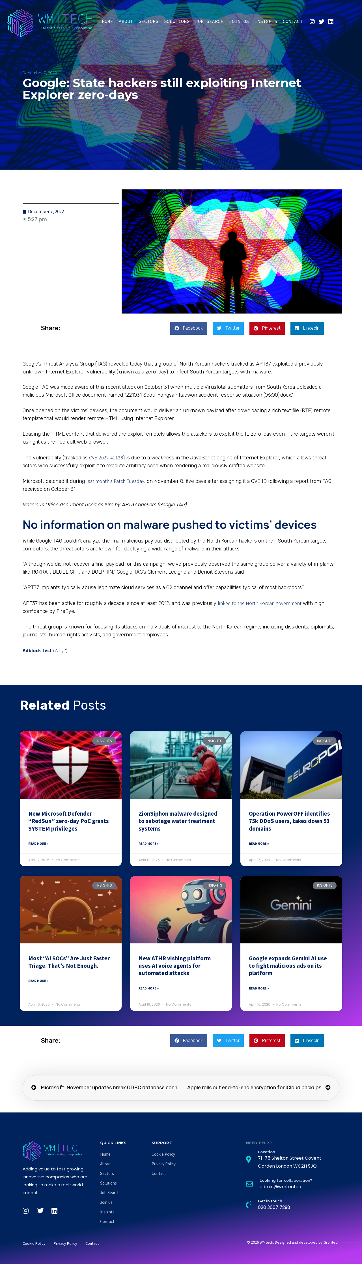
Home (107, 21)
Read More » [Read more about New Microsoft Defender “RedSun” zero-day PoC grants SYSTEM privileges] (38, 843)
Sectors (148, 21)
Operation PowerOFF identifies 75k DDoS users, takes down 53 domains (289, 821)
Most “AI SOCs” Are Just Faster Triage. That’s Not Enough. (69, 961)
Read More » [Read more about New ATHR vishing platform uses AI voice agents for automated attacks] (149, 988)
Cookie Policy (163, 1154)
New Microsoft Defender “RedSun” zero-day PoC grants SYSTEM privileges (68, 821)
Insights (266, 21)
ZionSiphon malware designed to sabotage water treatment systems (178, 821)
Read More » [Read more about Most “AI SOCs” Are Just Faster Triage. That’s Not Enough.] (38, 980)
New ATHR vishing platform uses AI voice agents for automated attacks (175, 965)
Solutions (176, 21)
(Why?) (60, 650)
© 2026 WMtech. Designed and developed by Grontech (293, 1242)
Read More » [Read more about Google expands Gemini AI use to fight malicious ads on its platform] (259, 988)
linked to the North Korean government (259, 603)
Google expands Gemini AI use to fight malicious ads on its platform (288, 965)
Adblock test (37, 650)
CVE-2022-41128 (106, 457)
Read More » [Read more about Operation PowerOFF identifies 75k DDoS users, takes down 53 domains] (259, 843)
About (126, 21)
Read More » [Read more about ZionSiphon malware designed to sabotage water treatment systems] (149, 843)
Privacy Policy (164, 1163)
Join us (239, 21)
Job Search (209, 21)
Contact (293, 21)
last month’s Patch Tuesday (115, 481)
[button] (188, 328)
